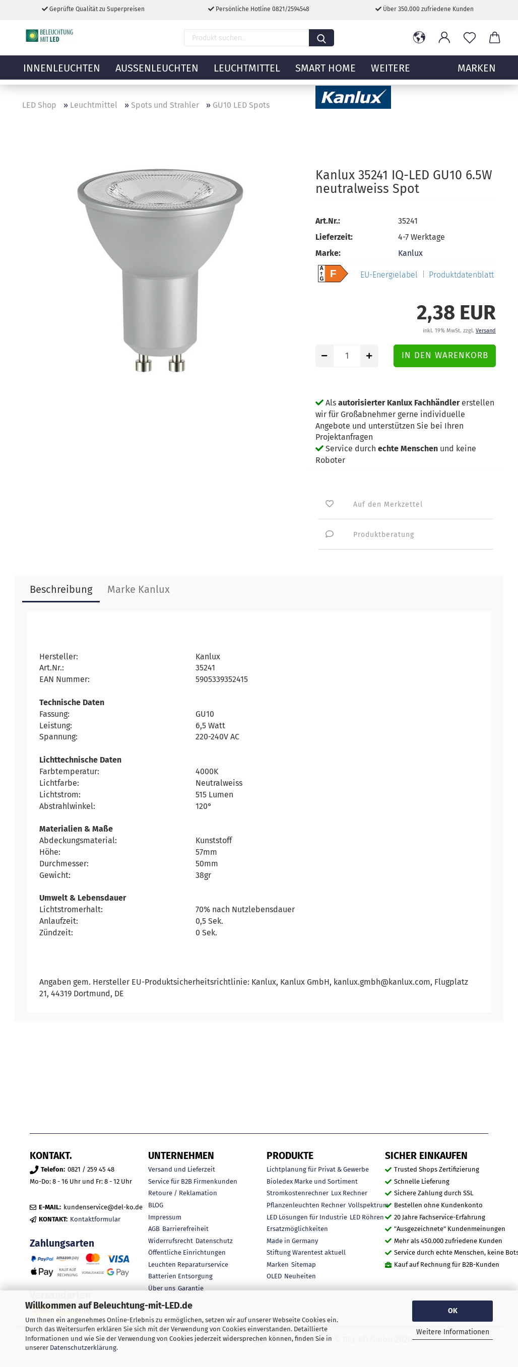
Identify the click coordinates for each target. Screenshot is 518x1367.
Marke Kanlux (138, 589)
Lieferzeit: (334, 237)
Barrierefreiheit (185, 1229)
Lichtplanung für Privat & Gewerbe (318, 1169)
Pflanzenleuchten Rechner (306, 1205)
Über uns (161, 1288)
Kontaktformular (95, 1219)
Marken (278, 1264)
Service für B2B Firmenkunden (192, 1181)
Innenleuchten (61, 73)
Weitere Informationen (452, 1332)
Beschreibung (61, 589)
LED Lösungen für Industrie (307, 1217)
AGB (154, 1229)
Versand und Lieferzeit (181, 1169)
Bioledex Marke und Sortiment (312, 1181)
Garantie (191, 1288)
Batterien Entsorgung (180, 1276)
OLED (274, 1276)
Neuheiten (300, 1276)
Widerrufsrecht (170, 1241)
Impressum (164, 1217)
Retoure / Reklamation (182, 1193)
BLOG (155, 1205)
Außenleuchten (157, 73)
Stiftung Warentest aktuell (306, 1252)
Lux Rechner (349, 1193)
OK (453, 1311)
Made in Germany (292, 1241)
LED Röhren (367, 1217)
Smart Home (325, 73)
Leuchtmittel (247, 73)
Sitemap (303, 1264)
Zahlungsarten (62, 1243)
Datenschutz (214, 1241)
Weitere (390, 73)
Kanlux (410, 253)
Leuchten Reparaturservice (188, 1264)
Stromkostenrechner (298, 1193)
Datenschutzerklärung (83, 1347)
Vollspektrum (368, 1205)
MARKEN (477, 73)
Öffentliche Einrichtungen (187, 1252)
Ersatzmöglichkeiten (297, 1229)
